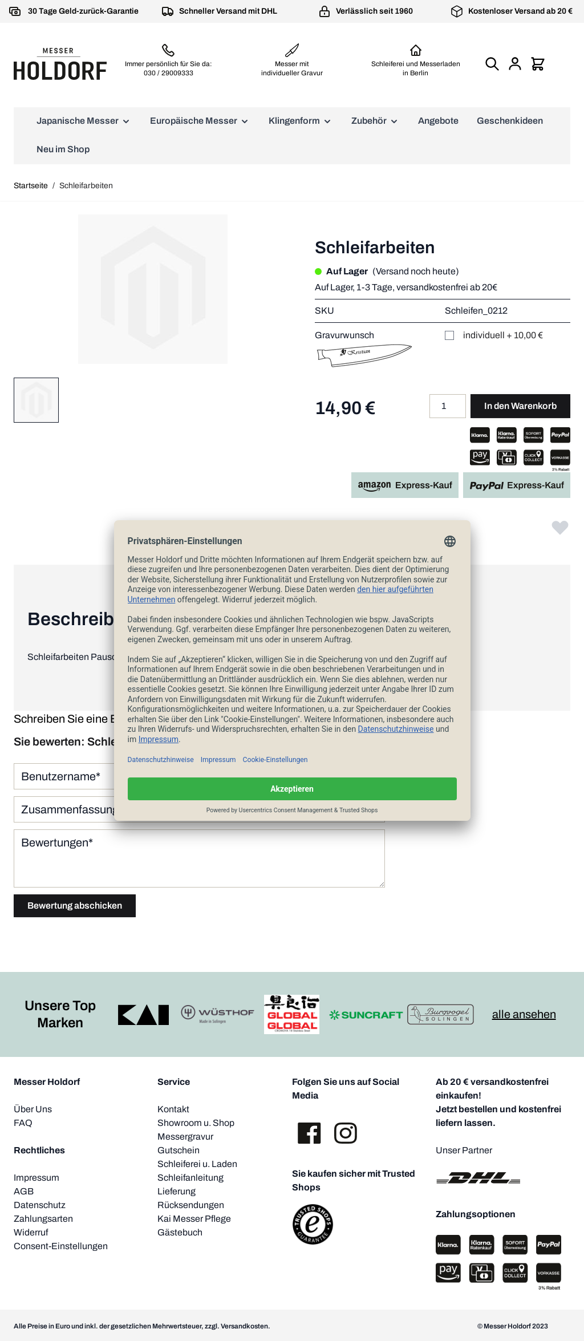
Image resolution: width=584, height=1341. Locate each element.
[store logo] (60, 63)
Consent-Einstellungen (61, 1246)
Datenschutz (40, 1205)
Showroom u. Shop (195, 1123)
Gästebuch (179, 1232)
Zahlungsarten (43, 1218)
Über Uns (33, 1109)
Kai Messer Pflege (194, 1218)
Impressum (36, 1177)
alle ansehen (524, 1014)
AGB (24, 1191)
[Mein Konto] (515, 64)
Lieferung (176, 1191)
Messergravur (185, 1136)
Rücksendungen (190, 1205)
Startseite (31, 185)
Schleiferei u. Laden (197, 1164)
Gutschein (178, 1150)
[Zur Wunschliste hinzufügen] (560, 527)
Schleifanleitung (190, 1177)
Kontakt (173, 1109)
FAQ (23, 1123)
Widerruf (31, 1232)
